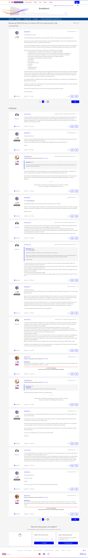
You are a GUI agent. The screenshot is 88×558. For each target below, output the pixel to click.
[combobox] (47, 13)
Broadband (44, 8)
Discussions (28, 2)
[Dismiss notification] (78, 6)
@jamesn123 (28, 386)
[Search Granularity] (25, 13)
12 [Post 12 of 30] (26, 443)
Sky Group (69, 550)
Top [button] (85, 550)
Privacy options (20, 550)
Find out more (45, 158)
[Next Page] (48, 101)
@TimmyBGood (30, 200)
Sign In (77, 2)
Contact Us (63, 550)
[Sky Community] (17, 2)
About (45, 2)
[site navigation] (9, 2)
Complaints (57, 550)
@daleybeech (28, 162)
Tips (40, 2)
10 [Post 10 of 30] (26, 373)
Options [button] (75, 23)
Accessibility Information (48, 550)
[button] (77, 31)
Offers (50, 2)
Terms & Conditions (28, 550)
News (35, 2)
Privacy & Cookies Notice (38, 550)
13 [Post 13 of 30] (26, 465)
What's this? (17, 37)
